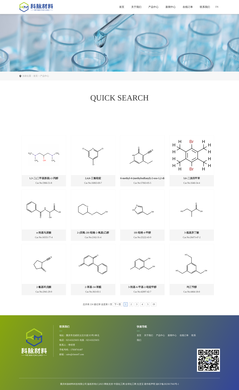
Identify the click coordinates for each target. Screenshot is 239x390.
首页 (121, 7)
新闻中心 (171, 7)
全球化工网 (130, 384)
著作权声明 (150, 384)
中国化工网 (119, 384)
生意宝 (140, 384)
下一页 (117, 304)
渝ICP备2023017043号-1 (167, 384)
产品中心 (153, 7)
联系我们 (205, 7)
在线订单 (188, 7)
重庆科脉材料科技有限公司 (73, 384)
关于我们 (136, 7)
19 (154, 304)
